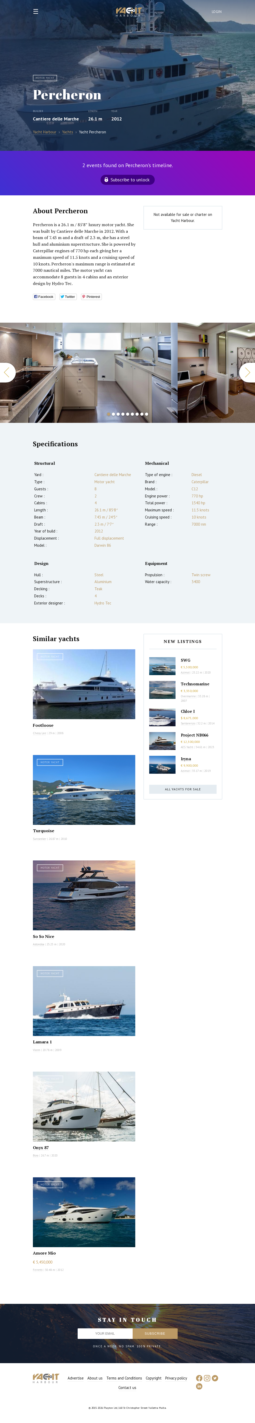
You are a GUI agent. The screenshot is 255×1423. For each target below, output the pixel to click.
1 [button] (108, 414)
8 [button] (141, 414)
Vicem (36, 1050)
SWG (185, 660)
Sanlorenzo (188, 723)
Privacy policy (176, 1378)
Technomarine (195, 683)
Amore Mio (44, 1253)
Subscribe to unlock (130, 180)
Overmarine (189, 696)
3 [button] (118, 414)
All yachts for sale (183, 789)
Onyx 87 (41, 1147)
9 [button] (146, 414)
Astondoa (38, 944)
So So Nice (43, 936)
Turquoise (43, 831)
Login (217, 11)
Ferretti (38, 1270)
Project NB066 (194, 735)
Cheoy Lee (39, 733)
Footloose (43, 725)
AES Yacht (187, 747)
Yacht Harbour (129, 12)
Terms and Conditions (124, 1378)
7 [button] (137, 414)
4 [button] (122, 414)
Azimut (185, 672)
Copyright (154, 1378)
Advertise (76, 1378)
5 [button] (127, 414)
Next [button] (247, 373)
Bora (35, 1155)
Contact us (127, 1387)
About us (95, 1378)
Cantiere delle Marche (56, 119)
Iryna (186, 758)
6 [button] (132, 414)
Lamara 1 (42, 1042)
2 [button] (113, 414)
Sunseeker (39, 839)
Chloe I (188, 711)
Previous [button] (8, 373)
